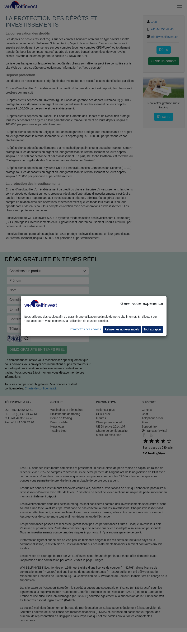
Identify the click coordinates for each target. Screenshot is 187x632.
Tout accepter (152, 329)
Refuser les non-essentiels (122, 329)
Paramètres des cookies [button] (85, 329)
